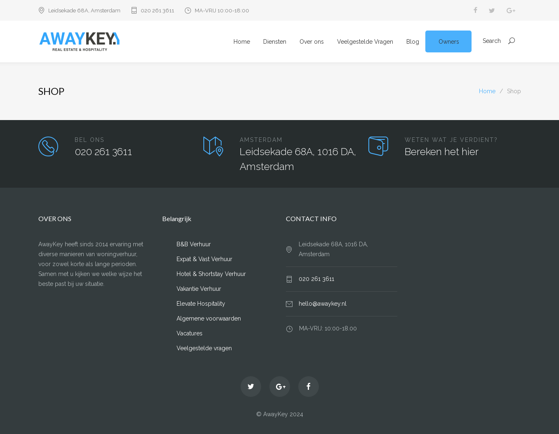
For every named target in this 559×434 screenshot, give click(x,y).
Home (242, 41)
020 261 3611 (157, 10)
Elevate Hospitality (201, 303)
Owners (449, 41)
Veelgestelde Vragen (365, 41)
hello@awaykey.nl (323, 303)
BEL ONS (89, 140)
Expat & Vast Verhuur (204, 259)
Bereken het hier (442, 152)
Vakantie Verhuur (199, 288)
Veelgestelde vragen (204, 348)
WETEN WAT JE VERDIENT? (451, 140)
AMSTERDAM (261, 140)
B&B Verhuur (194, 244)
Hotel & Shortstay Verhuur (211, 274)
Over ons (312, 41)
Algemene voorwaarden (209, 318)
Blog (412, 41)
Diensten (274, 41)
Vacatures (190, 333)
